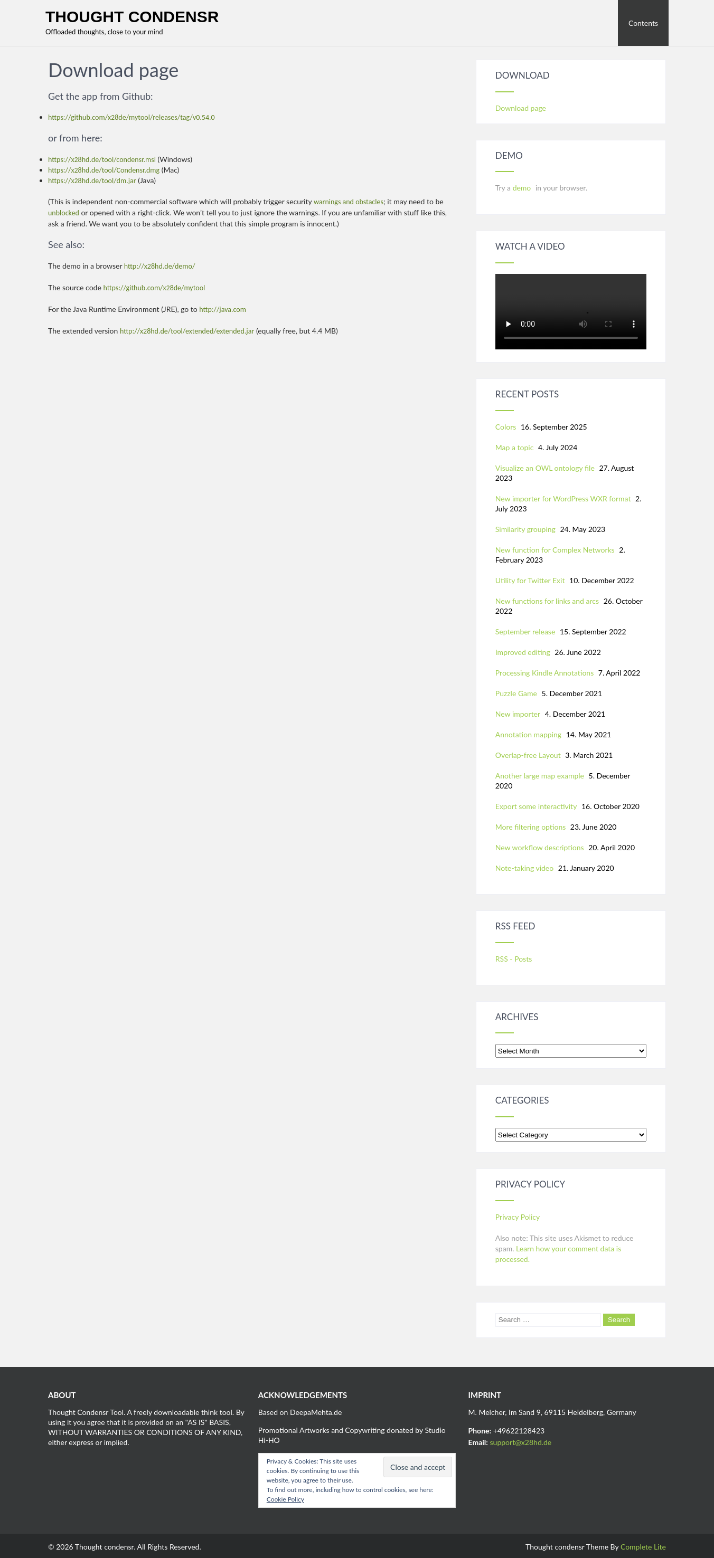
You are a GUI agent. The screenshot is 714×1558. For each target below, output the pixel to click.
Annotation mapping (528, 734)
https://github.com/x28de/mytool (154, 287)
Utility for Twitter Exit (530, 580)
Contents (643, 22)
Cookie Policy (285, 1499)
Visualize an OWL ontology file (545, 467)
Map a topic (514, 447)
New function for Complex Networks (555, 549)
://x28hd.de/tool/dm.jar (99, 180)
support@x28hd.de (521, 1442)
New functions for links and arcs (547, 600)
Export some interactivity (536, 806)
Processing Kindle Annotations (544, 672)
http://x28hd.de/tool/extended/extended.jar (187, 331)
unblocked (63, 212)
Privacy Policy (517, 1216)
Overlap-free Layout (528, 754)
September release (525, 631)
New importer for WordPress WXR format (563, 498)
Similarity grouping (525, 529)
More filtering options (530, 826)
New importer (517, 713)
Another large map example (539, 775)
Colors (505, 426)
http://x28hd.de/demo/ (159, 266)
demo (523, 187)
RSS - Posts (513, 958)
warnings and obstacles (348, 201)
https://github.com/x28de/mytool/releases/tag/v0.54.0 (131, 117)
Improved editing (522, 652)
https (55, 180)
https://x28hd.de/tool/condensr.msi (102, 159)
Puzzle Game (516, 693)
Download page (520, 107)
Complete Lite (643, 1546)
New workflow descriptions (539, 847)
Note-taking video (524, 867)
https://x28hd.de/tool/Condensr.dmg (103, 170)
